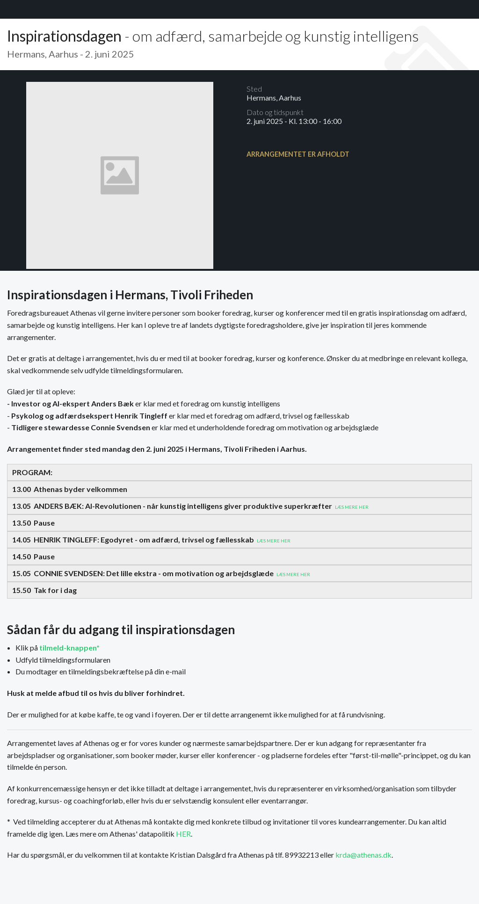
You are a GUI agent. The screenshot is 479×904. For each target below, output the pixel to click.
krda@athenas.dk (363, 854)
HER (183, 833)
